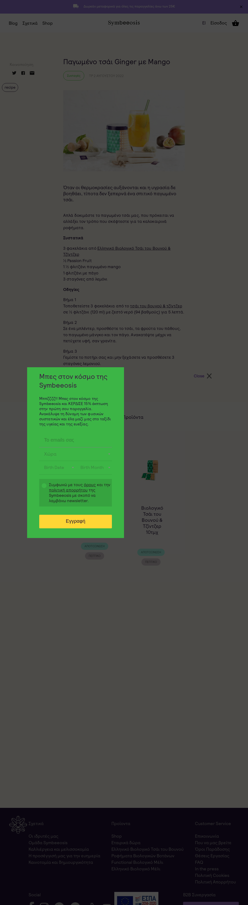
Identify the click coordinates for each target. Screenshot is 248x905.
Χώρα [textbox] (50, 454)
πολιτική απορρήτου (68, 490)
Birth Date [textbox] (54, 467)
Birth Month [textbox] (92, 467)
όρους (90, 484)
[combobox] (75, 454)
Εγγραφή (75, 521)
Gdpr (41, 493)
